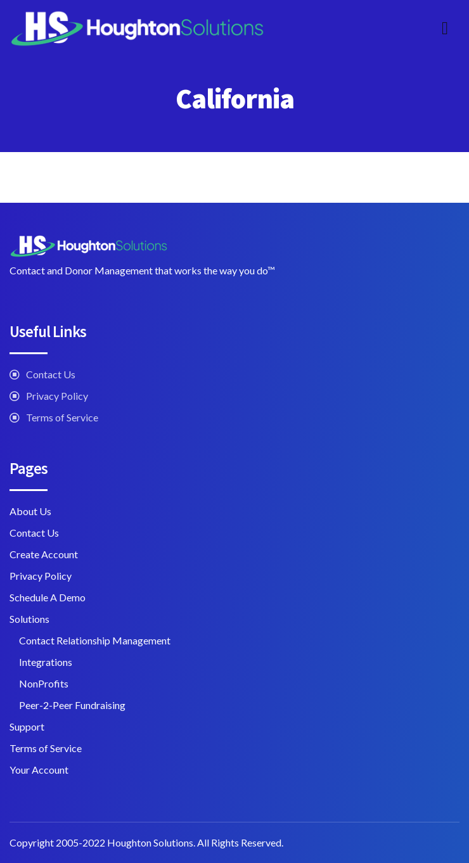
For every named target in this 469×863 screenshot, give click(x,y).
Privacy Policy (57, 396)
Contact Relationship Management (94, 640)
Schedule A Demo (48, 597)
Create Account (44, 554)
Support (27, 726)
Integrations (45, 662)
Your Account (39, 770)
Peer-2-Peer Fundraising (72, 705)
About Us (30, 511)
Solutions (29, 619)
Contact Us (50, 374)
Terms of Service (62, 417)
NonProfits (43, 683)
